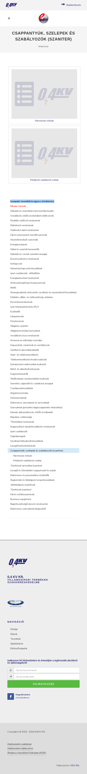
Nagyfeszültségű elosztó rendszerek (29, 503)
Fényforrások (17, 321)
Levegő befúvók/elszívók (22, 445)
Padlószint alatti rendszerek (24, 230)
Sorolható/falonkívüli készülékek (26, 440)
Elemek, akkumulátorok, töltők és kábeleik (31, 412)
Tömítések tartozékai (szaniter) (26, 465)
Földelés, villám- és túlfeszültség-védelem (31, 297)
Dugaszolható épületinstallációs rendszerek (32, 426)
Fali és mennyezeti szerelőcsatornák (28, 234)
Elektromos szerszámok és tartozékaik (29, 402)
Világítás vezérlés (19, 325)
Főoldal (14, 629)
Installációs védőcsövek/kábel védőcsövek (32, 215)
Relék (13, 287)
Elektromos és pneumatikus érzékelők (29, 475)
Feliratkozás (43, 683)
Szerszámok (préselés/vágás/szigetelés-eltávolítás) (36, 407)
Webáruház (43, 46)
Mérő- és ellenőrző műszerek (25, 369)
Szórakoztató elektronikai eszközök (28, 364)
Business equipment (20, 499)
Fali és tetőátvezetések (22, 494)
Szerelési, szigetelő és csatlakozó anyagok (31, 383)
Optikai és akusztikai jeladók (24, 349)
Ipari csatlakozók (18, 431)
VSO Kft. (75, 765)
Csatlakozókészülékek (21, 388)
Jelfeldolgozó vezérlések (22, 484)
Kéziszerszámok (18, 397)
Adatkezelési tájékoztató (20, 748)
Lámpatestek (17, 316)
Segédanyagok (17, 436)
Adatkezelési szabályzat (19, 744)
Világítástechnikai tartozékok (25, 330)
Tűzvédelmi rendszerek (22, 421)
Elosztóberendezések (21, 301)
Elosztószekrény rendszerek (24, 258)
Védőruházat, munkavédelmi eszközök (29, 378)
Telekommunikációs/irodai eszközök (28, 359)
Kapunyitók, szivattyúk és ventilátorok (30, 345)
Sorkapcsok (16, 263)
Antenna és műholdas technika (26, 340)
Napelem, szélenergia (21, 417)
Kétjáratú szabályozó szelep (27, 460)
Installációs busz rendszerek (24, 335)
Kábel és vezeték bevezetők (24, 249)
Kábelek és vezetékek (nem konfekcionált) (32, 210)
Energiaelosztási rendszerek (24, 278)
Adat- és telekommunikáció (24, 354)
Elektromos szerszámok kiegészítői (28, 508)
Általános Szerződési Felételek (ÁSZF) (26, 752)
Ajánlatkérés (16, 643)
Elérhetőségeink (18, 648)
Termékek (15, 638)
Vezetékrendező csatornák (24, 239)
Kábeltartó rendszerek (21, 225)
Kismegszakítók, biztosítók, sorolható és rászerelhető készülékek (43, 292)
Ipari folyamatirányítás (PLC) (24, 306)
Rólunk (13, 634)
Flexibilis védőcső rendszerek (25, 220)
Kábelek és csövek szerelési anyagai (28, 254)
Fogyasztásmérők (19, 373)
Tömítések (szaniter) (20, 489)
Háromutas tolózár (22, 455)
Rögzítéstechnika (19, 393)
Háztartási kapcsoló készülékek (26, 268)
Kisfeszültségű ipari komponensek (27, 282)
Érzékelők (15, 311)
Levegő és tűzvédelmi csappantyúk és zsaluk (33, 470)
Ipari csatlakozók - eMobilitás (25, 273)
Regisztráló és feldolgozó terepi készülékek (32, 479)
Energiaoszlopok (18, 244)
